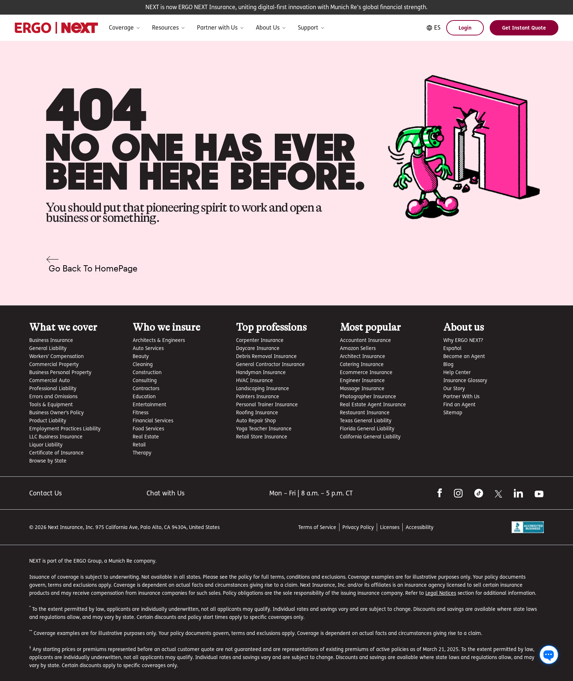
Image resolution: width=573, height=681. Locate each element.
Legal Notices (440, 593)
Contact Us (45, 493)
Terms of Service (317, 527)
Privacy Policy (358, 527)
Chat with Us (166, 493)
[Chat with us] (548, 654)
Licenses (389, 527)
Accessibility (419, 527)
